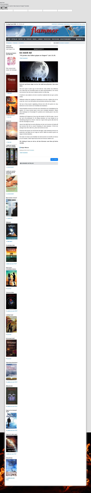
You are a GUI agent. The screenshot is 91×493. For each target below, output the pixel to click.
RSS (84, 24)
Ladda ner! (9, 218)
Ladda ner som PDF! (12, 311)
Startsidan (9, 42)
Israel (35, 39)
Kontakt (54, 24)
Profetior (47, 39)
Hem (9, 39)
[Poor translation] (5, 8)
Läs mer (9, 142)
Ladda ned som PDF (12, 430)
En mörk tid (21, 42)
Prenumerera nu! (76, 24)
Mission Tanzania (63, 24)
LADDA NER (10, 167)
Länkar (40, 39)
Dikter (20, 39)
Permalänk (31, 150)
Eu (24, 39)
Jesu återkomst (65, 39)
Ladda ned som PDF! (11, 263)
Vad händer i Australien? (64, 42)
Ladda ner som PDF (11, 454)
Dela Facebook (24, 58)
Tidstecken (55, 39)
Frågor (28, 39)
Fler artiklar (54, 159)
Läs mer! (9, 241)
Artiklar (14, 39)
